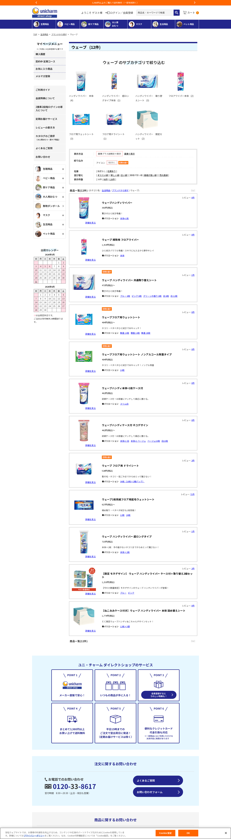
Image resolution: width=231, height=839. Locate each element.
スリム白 (124, 403)
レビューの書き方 (45, 127)
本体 (122, 255)
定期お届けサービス (46, 118)
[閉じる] (225, 832)
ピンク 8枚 (137, 295)
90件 (105, 179)
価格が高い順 (150, 175)
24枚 (128, 515)
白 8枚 (166, 295)
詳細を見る (90, 222)
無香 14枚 (124, 332)
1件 (193, 275)
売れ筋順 (163, 175)
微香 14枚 (135, 332)
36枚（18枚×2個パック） (132, 481)
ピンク (131, 592)
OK (188, 833)
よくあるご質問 (44, 148)
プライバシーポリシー (34, 835)
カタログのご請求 (48, 137)
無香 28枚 (145, 332)
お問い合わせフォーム (150, 792)
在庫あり (111, 171)
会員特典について (45, 98)
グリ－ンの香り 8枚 (152, 295)
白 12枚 (174, 295)
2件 (193, 460)
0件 (193, 197)
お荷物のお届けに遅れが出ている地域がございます (116, 2)
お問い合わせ (43, 156)
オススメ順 (103, 175)
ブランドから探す (59, 34)
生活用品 (44, 34)
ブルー (123, 592)
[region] (115, 833)
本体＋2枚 (125, 552)
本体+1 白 (124, 440)
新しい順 (115, 175)
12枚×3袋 (125, 626)
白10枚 (165, 440)
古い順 (124, 175)
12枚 (122, 515)
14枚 (122, 370)
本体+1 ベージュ (138, 440)
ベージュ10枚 (153, 440)
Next (194, 2)
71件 (192, 494)
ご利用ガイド (43, 89)
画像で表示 (129, 153)
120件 (112, 179)
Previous (36, 2)
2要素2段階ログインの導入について (49, 108)
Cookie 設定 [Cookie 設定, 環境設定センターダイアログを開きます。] (165, 833)
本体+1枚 (124, 218)
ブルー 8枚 (125, 295)
